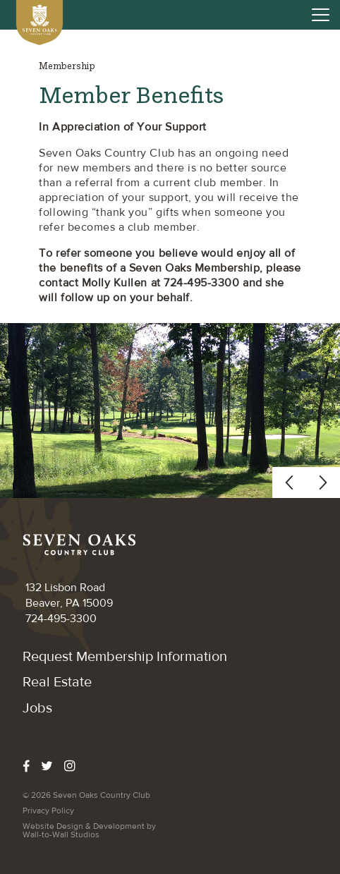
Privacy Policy (48, 810)
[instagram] (75, 766)
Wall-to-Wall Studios (61, 834)
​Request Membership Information (125, 656)
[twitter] (52, 766)
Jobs (37, 708)
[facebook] (32, 766)
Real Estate (57, 682)
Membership (67, 66)
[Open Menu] (320, 14)
